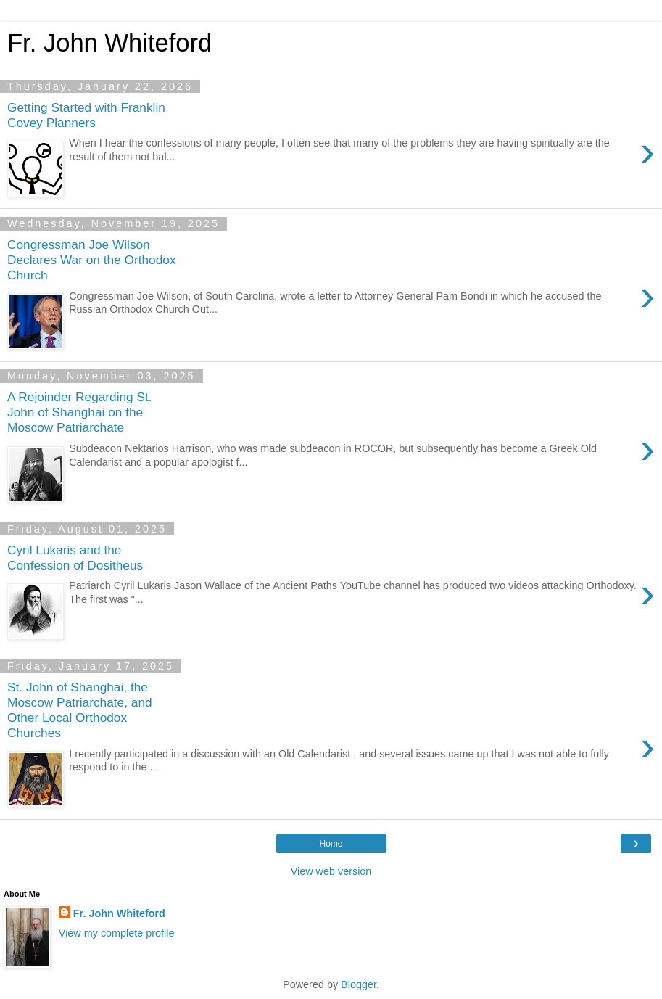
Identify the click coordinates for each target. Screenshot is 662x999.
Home (330, 844)
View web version (331, 871)
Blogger (358, 984)
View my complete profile (117, 933)
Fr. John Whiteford (119, 913)
